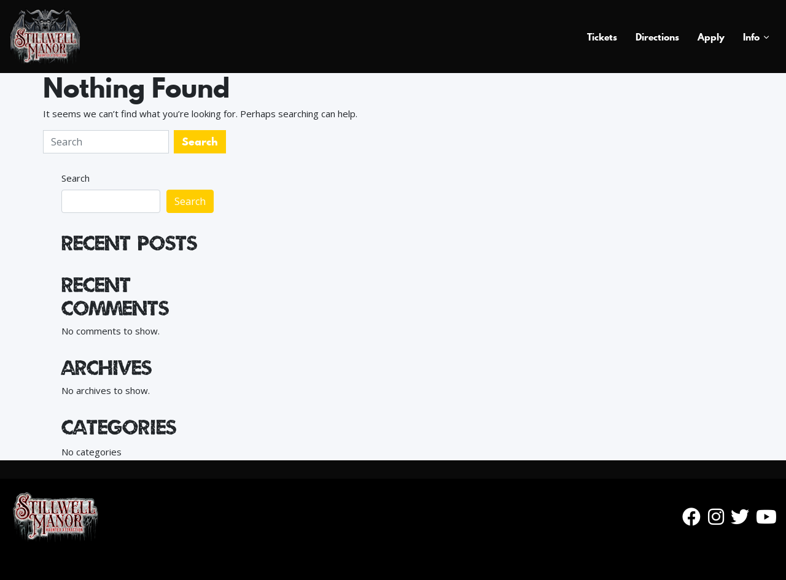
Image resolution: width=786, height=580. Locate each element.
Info (751, 37)
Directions (657, 37)
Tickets (602, 37)
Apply (711, 37)
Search (75, 178)
